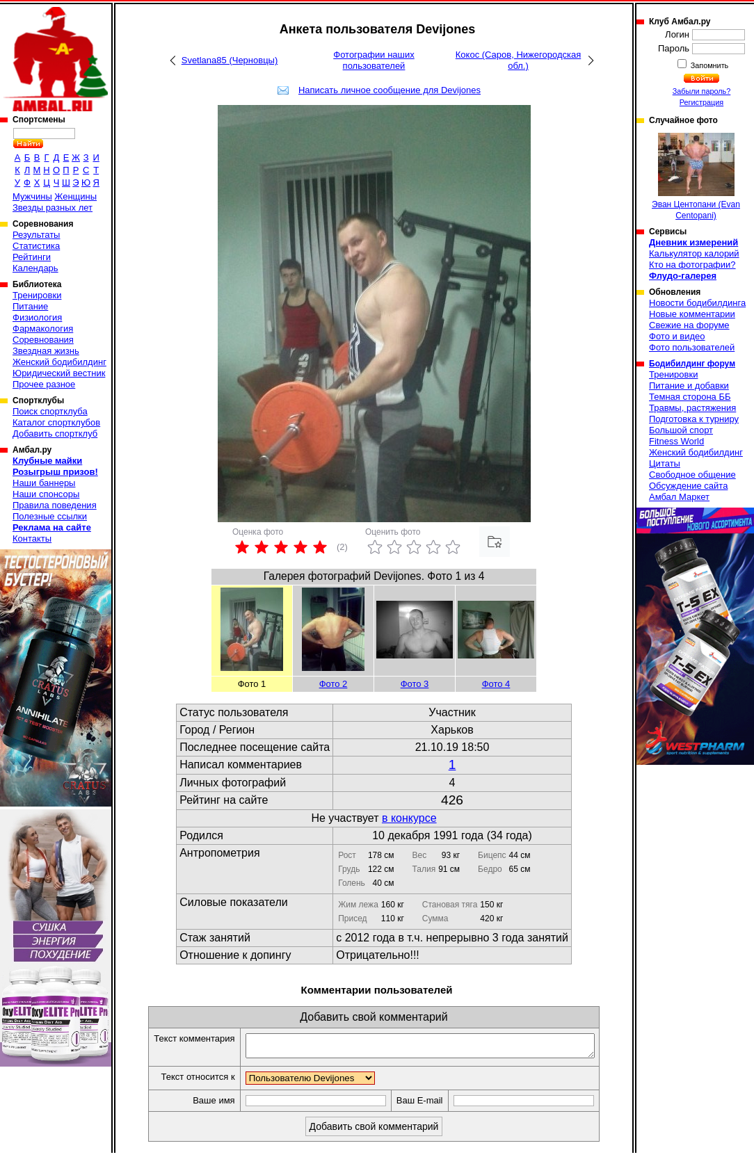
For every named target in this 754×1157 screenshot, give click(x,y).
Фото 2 (333, 684)
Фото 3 (415, 684)
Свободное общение (692, 474)
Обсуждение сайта (688, 485)
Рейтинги (32, 257)
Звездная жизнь (46, 351)
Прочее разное (44, 384)
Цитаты (664, 463)
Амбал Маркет (679, 497)
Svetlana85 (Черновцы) (230, 60)
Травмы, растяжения (692, 408)
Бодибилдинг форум (692, 364)
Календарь (35, 268)
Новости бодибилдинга (697, 303)
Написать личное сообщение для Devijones (389, 90)
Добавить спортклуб (55, 433)
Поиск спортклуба (50, 411)
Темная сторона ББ (690, 396)
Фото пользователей (692, 347)
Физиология (37, 317)
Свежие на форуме (689, 325)
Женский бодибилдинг (59, 362)
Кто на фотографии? (692, 264)
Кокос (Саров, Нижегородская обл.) (518, 60)
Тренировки (37, 295)
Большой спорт (681, 430)
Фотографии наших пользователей (374, 60)
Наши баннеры (44, 483)
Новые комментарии (692, 314)
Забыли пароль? (702, 91)
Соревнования (43, 339)
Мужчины (32, 196)
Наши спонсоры (46, 494)
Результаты (36, 234)
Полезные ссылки (50, 516)
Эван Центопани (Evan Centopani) (696, 176)
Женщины (75, 196)
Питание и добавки (689, 385)
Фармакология (43, 328)
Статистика (36, 246)
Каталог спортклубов (56, 422)
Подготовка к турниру (694, 419)
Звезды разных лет (53, 207)
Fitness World (676, 441)
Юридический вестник (59, 373)
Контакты (32, 538)
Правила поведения (55, 505)
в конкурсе (409, 818)
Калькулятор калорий (694, 253)
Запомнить (709, 65)
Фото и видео (677, 336)
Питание (30, 306)
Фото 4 (496, 684)
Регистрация (701, 102)
